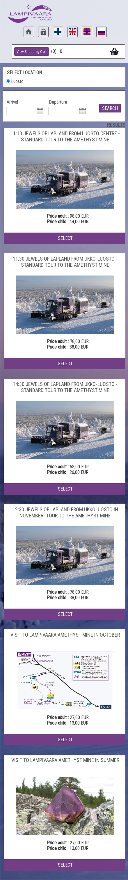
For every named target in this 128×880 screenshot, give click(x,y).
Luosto (17, 81)
